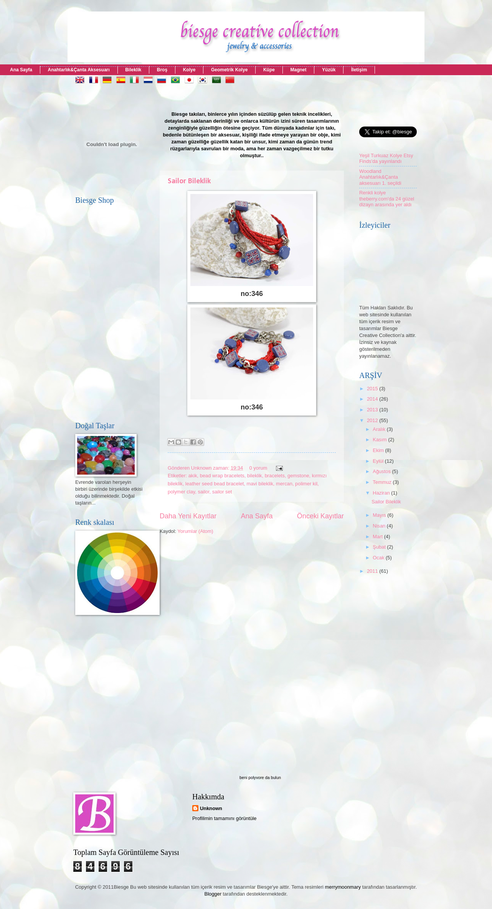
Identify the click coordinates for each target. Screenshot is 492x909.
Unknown (211, 808)
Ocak (379, 558)
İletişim (359, 69)
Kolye (189, 69)
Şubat (380, 547)
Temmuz (383, 482)
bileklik (254, 475)
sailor (203, 492)
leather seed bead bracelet (214, 484)
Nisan (380, 526)
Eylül (379, 461)
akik (192, 475)
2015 (373, 388)
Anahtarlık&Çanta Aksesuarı (79, 69)
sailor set (222, 492)
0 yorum (258, 468)
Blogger (213, 894)
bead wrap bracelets (222, 475)
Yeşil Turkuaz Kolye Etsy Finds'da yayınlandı (386, 158)
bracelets (275, 475)
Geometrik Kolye (229, 69)
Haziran (382, 493)
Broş (162, 69)
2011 (373, 571)
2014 (373, 399)
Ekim (379, 450)
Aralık (380, 429)
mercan (284, 484)
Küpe (269, 69)
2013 (373, 410)
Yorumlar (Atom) (195, 531)
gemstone (298, 475)
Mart (378, 536)
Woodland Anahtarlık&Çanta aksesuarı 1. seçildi (380, 177)
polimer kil (306, 484)
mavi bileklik (259, 484)
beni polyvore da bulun (260, 777)
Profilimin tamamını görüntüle (224, 818)
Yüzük (328, 69)
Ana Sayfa (21, 69)
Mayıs (380, 515)
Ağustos (382, 471)
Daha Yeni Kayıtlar (188, 516)
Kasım (380, 439)
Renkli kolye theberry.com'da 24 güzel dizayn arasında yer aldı (386, 198)
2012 (373, 420)
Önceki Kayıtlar (320, 516)
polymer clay (181, 492)
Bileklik (133, 69)
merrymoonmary (343, 887)
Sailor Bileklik (189, 181)
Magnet (298, 69)
